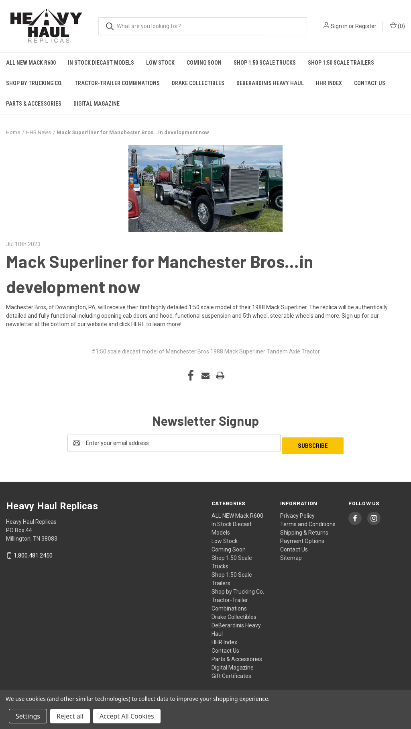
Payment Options (302, 538)
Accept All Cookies (127, 716)
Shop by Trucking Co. (34, 83)
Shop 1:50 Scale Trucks (265, 62)
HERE (138, 324)
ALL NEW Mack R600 (31, 62)
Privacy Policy (297, 513)
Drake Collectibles (198, 83)
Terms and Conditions (308, 521)
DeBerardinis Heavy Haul (270, 83)
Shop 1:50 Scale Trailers (341, 62)
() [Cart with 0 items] (397, 25)
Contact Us (369, 83)
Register (365, 26)
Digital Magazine (96, 103)
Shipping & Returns (304, 530)
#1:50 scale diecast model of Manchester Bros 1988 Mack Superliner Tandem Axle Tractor (206, 351)
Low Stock (160, 62)
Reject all (70, 716)
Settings (28, 716)
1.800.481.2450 (33, 552)
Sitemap (291, 555)
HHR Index (329, 83)
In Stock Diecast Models (101, 62)
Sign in (339, 26)
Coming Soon (204, 62)
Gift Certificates (231, 673)
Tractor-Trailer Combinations (117, 83)
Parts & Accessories (33, 103)
